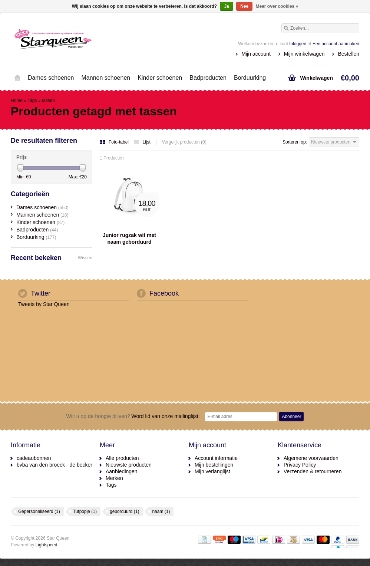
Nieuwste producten (129, 465)
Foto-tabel (115, 142)
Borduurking (250, 78)
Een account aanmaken (336, 43)
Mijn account (256, 54)
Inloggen (297, 43)
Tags (32, 100)
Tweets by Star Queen (44, 304)
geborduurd (124, 511)
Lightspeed (46, 544)
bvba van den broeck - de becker (54, 465)
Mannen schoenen (106, 78)
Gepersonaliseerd (39, 511)
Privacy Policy (300, 465)
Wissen (85, 257)
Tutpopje (85, 511)
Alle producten (122, 458)
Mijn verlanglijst (212, 471)
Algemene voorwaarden (311, 458)
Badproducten (208, 78)
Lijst (141, 142)
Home (17, 78)
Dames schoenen (51, 78)
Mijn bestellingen (214, 465)
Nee (244, 6)
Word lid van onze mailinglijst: (133, 416)
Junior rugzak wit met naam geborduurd (129, 238)
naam (161, 511)
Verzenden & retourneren (312, 471)
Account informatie (216, 458)
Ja (226, 6)
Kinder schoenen (160, 78)
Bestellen (348, 54)
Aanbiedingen (122, 471)
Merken (114, 478)
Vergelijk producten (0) (184, 142)
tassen (48, 100)
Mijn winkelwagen (304, 54)
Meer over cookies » (277, 6)
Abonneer (291, 416)
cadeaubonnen (34, 458)
